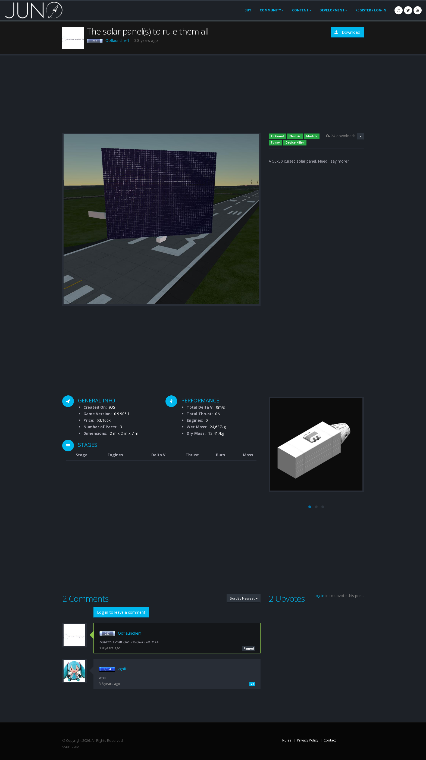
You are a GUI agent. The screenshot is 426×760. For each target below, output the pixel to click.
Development (332, 10)
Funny (275, 142)
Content (300, 10)
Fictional (277, 136)
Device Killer (295, 142)
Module (311, 136)
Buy (248, 10)
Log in (319, 595)
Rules (287, 740)
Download (347, 32)
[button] (309, 507)
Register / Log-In (370, 10)
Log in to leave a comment (121, 612)
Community (270, 10)
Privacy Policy (307, 740)
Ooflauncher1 (117, 40)
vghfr (122, 668)
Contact (330, 740)
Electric (294, 136)
